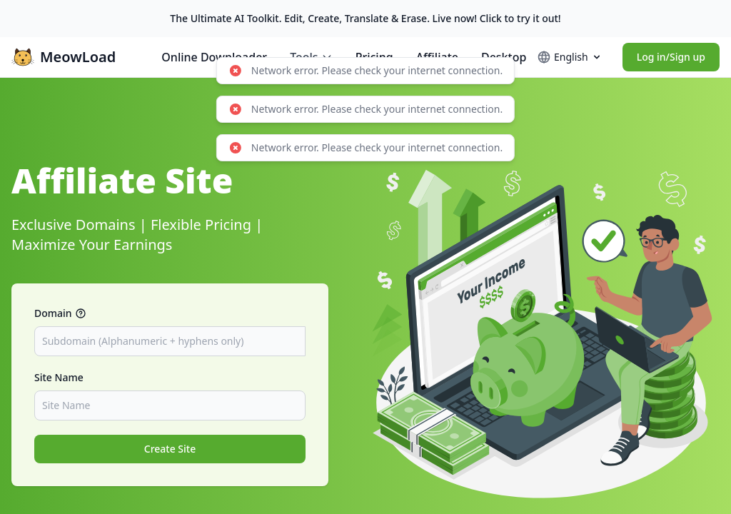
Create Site (170, 448)
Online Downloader (214, 57)
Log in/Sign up (671, 57)
